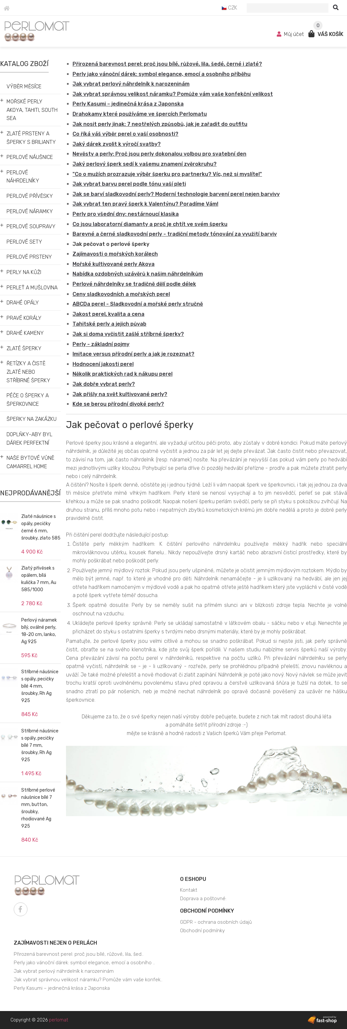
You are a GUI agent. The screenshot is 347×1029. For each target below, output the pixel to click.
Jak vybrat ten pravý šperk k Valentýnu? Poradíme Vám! (145, 204)
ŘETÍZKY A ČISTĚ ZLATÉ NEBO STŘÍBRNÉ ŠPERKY (28, 371)
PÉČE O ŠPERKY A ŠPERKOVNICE (28, 399)
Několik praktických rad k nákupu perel (123, 374)
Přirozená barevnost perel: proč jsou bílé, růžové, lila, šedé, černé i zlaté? (167, 64)
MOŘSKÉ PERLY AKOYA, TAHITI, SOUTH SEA (32, 109)
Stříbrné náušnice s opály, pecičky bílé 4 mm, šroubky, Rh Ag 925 (39, 686)
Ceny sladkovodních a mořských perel (121, 294)
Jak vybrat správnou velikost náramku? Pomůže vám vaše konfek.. (88, 980)
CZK (229, 8)
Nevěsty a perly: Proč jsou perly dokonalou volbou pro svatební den (159, 154)
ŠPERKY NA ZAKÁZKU (32, 419)
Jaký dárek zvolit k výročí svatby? (117, 144)
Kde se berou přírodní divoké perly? (118, 404)
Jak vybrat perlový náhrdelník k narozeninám (131, 84)
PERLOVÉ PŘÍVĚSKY (30, 196)
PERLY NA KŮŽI (24, 272)
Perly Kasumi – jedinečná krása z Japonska (128, 104)
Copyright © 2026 (39, 1020)
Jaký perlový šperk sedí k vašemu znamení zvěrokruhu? (145, 164)
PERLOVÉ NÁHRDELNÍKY (23, 176)
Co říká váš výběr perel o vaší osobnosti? (125, 134)
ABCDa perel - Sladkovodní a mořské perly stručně (138, 304)
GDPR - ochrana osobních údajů (216, 922)
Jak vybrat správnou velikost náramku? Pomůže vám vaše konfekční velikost (173, 94)
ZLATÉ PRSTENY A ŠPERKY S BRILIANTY (31, 137)
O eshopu (193, 879)
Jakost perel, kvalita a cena (108, 314)
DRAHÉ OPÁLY (23, 303)
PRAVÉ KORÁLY (24, 318)
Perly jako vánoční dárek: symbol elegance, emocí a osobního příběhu (162, 74)
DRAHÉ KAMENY (25, 333)
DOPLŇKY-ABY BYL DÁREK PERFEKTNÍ (29, 438)
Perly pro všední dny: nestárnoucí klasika (126, 214)
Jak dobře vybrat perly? (104, 384)
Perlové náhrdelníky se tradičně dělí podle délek (134, 284)
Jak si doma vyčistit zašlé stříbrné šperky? (128, 334)
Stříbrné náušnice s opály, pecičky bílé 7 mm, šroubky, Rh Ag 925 (39, 745)
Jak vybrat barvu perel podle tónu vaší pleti (129, 184)
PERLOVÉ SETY (24, 242)
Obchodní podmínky (207, 911)
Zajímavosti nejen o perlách (55, 943)
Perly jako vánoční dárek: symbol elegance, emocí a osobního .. (84, 963)
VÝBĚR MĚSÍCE (24, 86)
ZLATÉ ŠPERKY (24, 348)
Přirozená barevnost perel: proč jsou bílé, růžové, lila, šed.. (78, 954)
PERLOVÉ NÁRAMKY (30, 211)
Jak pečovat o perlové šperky (111, 244)
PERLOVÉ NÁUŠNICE (30, 157)
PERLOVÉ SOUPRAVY (31, 226)
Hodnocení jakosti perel (103, 364)
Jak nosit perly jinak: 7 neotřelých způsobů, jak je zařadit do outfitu (160, 124)
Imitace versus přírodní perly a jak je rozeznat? (133, 354)
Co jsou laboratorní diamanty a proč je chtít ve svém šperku (150, 224)
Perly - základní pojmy (101, 344)
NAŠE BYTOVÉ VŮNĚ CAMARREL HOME (30, 462)
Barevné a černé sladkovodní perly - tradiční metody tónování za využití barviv (175, 234)
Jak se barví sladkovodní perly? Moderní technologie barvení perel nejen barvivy (176, 194)
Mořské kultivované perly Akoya (114, 264)
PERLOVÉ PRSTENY (29, 257)
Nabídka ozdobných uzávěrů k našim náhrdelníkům (138, 274)
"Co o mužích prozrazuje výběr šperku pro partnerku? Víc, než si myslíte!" (167, 174)
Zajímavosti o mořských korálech (115, 254)
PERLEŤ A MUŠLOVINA (32, 287)
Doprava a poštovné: (203, 898)
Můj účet (291, 34)
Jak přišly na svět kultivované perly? (120, 394)
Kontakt (188, 890)
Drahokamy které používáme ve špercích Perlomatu (140, 114)
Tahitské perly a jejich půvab (109, 324)
